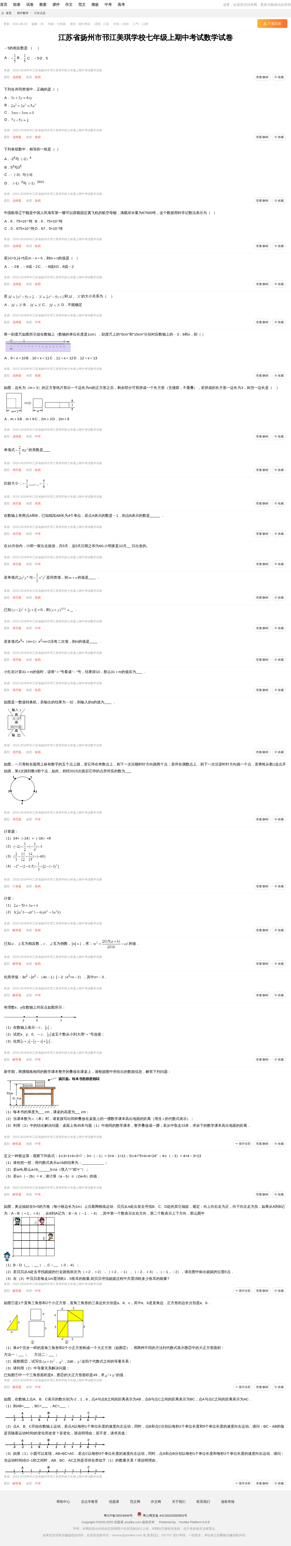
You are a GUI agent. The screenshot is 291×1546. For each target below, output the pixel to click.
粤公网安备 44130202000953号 (162, 1515)
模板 (95, 4)
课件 (56, 4)
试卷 (29, 4)
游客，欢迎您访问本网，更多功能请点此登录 (257, 5)
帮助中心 (63, 1502)
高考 (121, 4)
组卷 (16, 4)
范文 (82, 4)
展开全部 (243, 1143)
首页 (3, 4)
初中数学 (23, 13)
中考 (108, 4)
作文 (69, 4)
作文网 (156, 1502)
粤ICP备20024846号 (118, 1515)
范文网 (135, 1502)
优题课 (114, 1502)
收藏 (279, 77)
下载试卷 (272, 23)
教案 (43, 4)
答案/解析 (262, 77)
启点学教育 (89, 1502)
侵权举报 (227, 1502)
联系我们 (203, 1502)
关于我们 (179, 1502)
